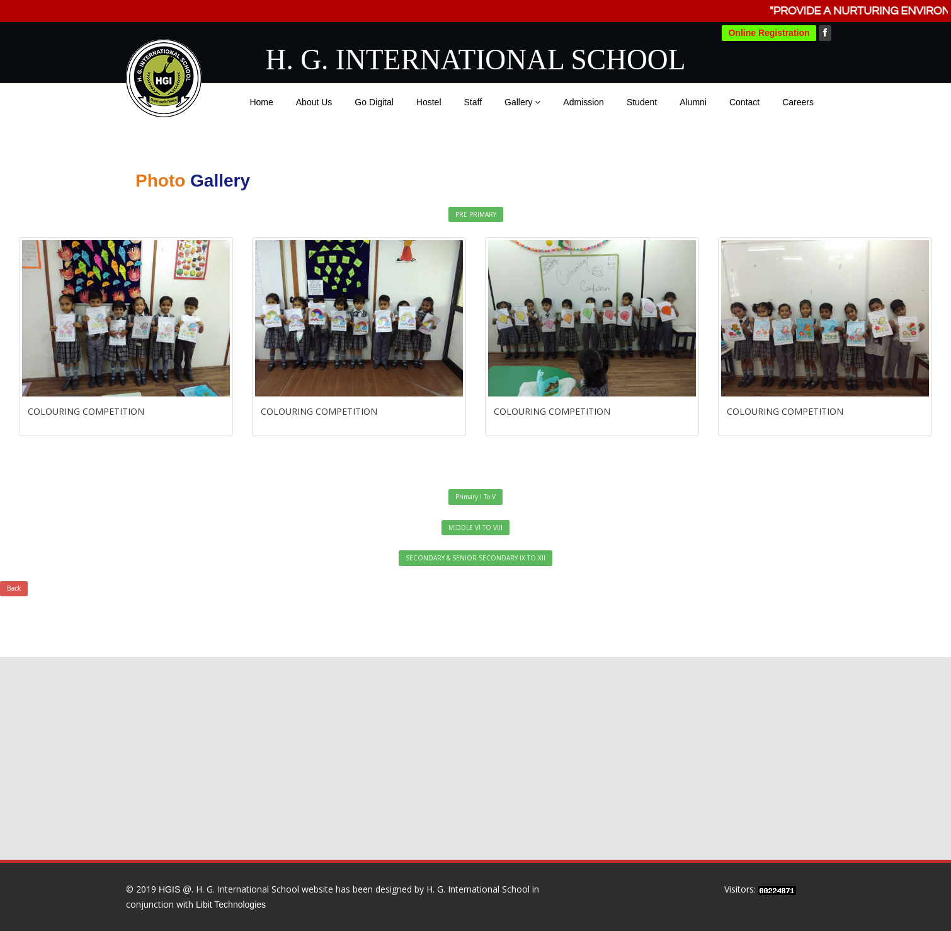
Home (261, 102)
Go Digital (374, 102)
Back (14, 588)
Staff (473, 102)
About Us (314, 102)
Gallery (522, 102)
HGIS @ (175, 889)
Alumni (693, 102)
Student (642, 102)
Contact (744, 102)
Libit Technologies (231, 904)
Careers (798, 102)
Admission (583, 102)
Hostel (428, 102)
